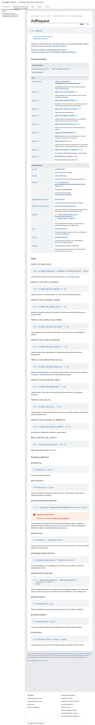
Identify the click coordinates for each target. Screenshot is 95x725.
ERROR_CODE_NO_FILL (62, 141)
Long (33, 229)
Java (87, 24)
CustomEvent (63, 182)
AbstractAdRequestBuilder (61, 69)
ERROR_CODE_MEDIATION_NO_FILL (66, 124)
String (38, 81)
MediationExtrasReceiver (68, 215)
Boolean (34, 246)
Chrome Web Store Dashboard (70, 716)
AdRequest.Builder (59, 46)
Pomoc (47, 7)
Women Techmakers (33, 707)
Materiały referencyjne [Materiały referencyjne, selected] (20, 7)
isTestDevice (59, 246)
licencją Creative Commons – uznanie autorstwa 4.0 (71, 653)
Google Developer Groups (34, 698)
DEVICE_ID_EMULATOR (62, 81)
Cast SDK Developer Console (69, 713)
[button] (12, 10)
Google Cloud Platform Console (70, 701)
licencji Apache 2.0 (44, 655)
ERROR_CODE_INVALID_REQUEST (65, 116)
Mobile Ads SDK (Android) (31, 2)
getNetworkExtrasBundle (63, 195)
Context (75, 246)
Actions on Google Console (69, 710)
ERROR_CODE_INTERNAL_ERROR (64, 100)
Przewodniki (6, 7)
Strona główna (35, 16)
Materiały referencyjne (76, 16)
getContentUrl (60, 176)
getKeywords (59, 199)
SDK (33, 7)
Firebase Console (66, 707)
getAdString (59, 169)
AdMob (9, 2)
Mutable (35, 199)
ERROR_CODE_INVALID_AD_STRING (66, 109)
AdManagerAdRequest (40, 39)
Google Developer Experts (34, 701)
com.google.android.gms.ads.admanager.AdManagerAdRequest (53, 52)
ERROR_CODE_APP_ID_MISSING (64, 92)
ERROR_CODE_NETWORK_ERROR (64, 133)
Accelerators (31, 704)
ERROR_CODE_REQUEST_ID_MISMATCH (67, 150)
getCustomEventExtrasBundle (65, 184)
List (39, 206)
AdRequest (38, 31)
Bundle (34, 182)
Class (57, 186)
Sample (39, 7)
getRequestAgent (61, 237)
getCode (35, 374)
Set (39, 199)
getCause (49, 374)
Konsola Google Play (67, 704)
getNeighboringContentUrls (65, 206)
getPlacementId (60, 229)
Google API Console (67, 698)
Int (37, 92)
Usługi (43, 16)
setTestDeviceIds (62, 89)
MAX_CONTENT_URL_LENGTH (64, 156)
